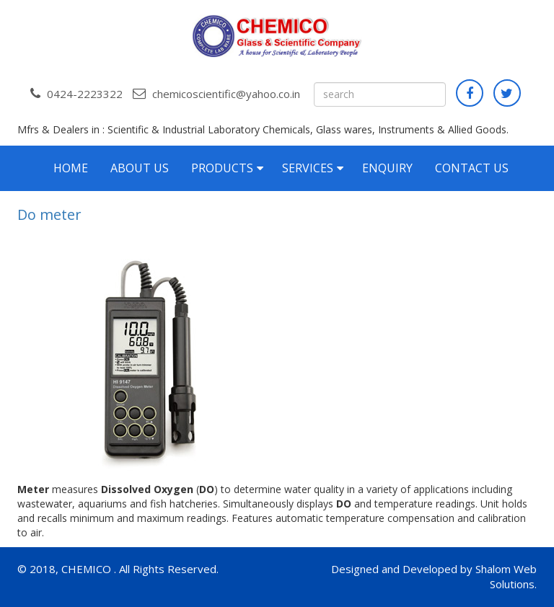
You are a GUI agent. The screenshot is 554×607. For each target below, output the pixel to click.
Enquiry (387, 168)
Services (307, 168)
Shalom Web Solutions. (506, 576)
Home (70, 168)
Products (222, 168)
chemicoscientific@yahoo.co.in (216, 94)
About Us (139, 168)
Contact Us (472, 168)
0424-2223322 (76, 94)
